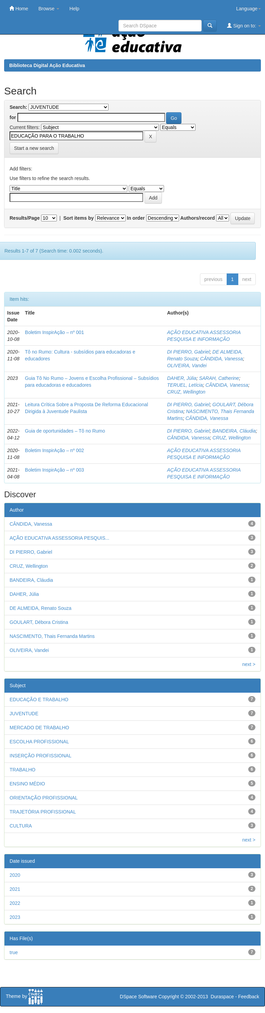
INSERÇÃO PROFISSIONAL (40, 755)
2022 (15, 903)
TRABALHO (22, 769)
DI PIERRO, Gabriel (188, 352)
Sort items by (78, 218)
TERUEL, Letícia (185, 385)
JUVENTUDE (24, 713)
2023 (15, 917)
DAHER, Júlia (182, 378)
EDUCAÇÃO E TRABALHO (39, 699)
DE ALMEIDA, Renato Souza (41, 608)
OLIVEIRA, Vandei (186, 365)
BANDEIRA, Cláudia (234, 431)
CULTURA (21, 826)
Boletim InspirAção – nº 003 (54, 470)
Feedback (248, 996)
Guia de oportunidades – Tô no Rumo (65, 431)
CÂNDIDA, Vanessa (221, 358)
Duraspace (222, 996)
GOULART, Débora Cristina (39, 622)
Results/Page (25, 218)
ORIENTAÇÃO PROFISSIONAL (44, 797)
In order (136, 218)
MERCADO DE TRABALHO (39, 727)
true (14, 952)
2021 (15, 889)
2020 (15, 875)
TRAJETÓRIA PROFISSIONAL (43, 812)
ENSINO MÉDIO (27, 783)
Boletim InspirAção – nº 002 (54, 450)
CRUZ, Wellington (186, 392)
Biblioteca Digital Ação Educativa (47, 65)
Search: (18, 107)
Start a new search (34, 148)
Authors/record (197, 218)
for (13, 117)
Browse (48, 8)
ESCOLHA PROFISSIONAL (39, 741)
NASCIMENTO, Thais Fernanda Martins (52, 636)
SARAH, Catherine (219, 378)
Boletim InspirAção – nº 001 (54, 332)
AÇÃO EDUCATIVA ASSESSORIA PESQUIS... (59, 538)
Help (74, 8)
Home (18, 8)
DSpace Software (138, 996)
